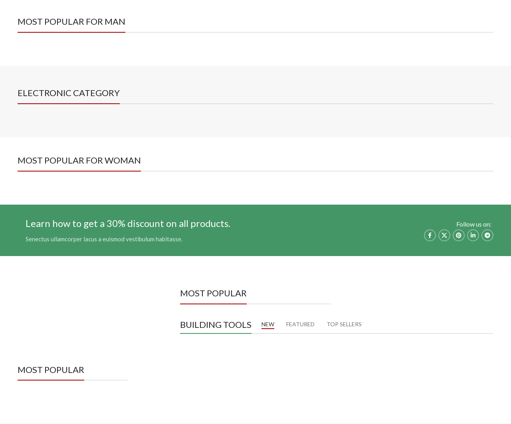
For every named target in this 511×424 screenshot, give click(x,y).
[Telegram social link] (487, 235)
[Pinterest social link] (459, 235)
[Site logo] (255, 20)
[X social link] (444, 235)
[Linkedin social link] (473, 235)
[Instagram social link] (488, 21)
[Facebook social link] (478, 21)
